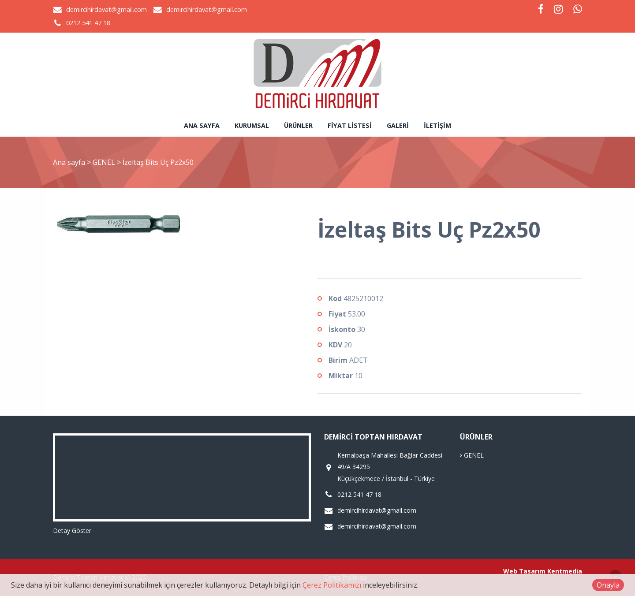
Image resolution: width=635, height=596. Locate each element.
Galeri (398, 125)
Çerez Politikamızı (332, 585)
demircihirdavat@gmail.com (106, 9)
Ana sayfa (202, 125)
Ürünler (298, 125)
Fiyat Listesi (350, 125)
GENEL (105, 162)
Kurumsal (252, 125)
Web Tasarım (524, 571)
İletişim (437, 125)
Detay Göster (72, 530)
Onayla (608, 585)
